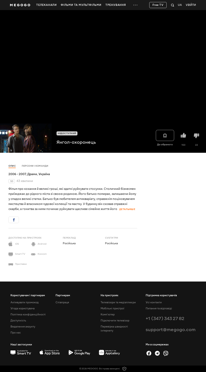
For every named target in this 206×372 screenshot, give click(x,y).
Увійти (191, 5)
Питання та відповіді (159, 308)
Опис (12, 165)
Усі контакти (154, 302)
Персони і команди (35, 165)
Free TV (158, 5)
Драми (32, 174)
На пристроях (109, 295)
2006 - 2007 (17, 174)
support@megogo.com (171, 329)
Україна (44, 174)
